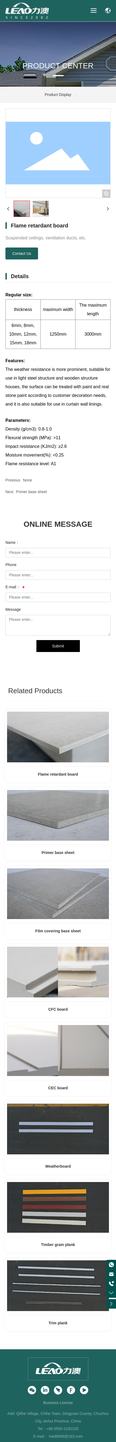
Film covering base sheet (58, 931)
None (27, 480)
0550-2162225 (66, 1429)
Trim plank (57, 1323)
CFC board (58, 1009)
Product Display (58, 94)
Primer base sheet (31, 492)
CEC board (58, 1088)
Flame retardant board (58, 774)
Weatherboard (58, 1166)
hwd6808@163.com (66, 1436)
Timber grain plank (58, 1244)
